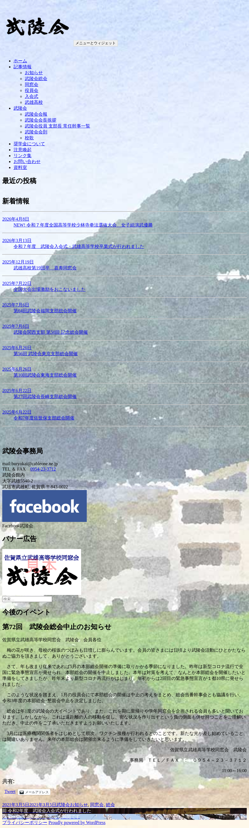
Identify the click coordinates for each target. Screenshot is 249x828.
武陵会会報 (36, 114)
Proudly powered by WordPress (76, 822)
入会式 (31, 96)
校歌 (29, 137)
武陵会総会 (36, 78)
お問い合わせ (27, 161)
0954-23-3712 (43, 469)
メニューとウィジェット (95, 43)
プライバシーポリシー (24, 822)
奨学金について (29, 143)
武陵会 (20, 108)
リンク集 (23, 155)
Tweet (10, 791)
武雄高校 (34, 102)
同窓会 (31, 84)
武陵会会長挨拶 (40, 120)
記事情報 (23, 66)
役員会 (31, 90)
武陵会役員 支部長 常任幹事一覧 (57, 126)
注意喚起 (23, 149)
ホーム (20, 60)
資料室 (20, 167)
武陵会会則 (36, 131)
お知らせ (34, 72)
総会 (110, 804)
